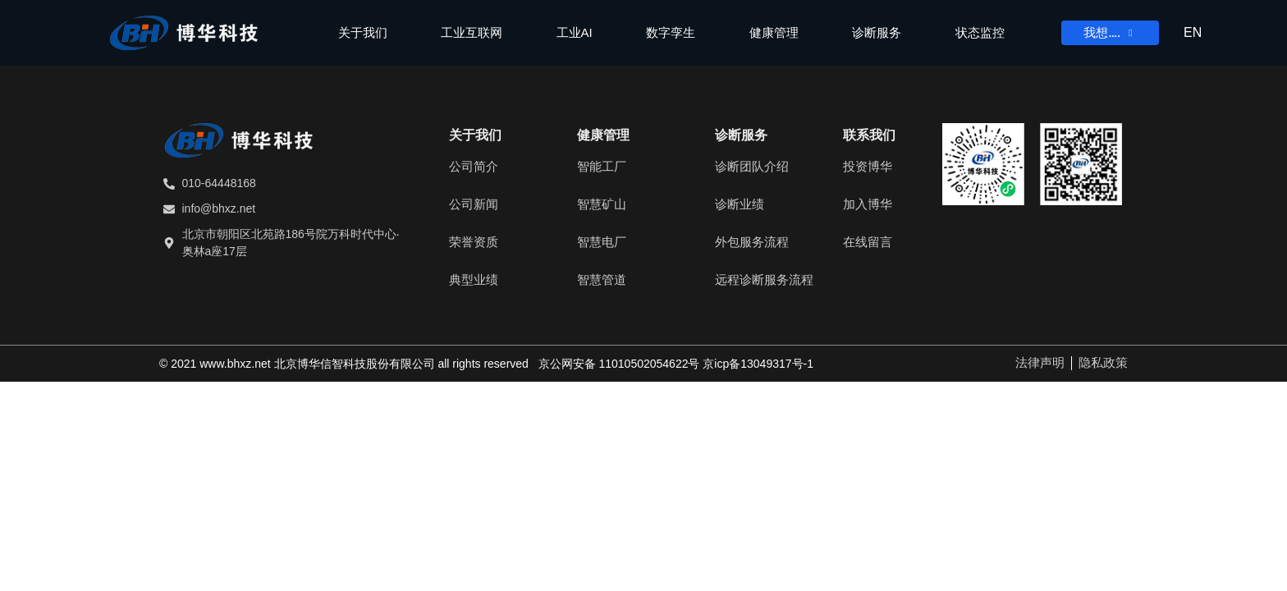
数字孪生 (670, 32)
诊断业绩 (739, 204)
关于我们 (362, 32)
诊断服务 (876, 32)
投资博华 (867, 166)
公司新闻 (473, 204)
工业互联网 (471, 32)
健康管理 (774, 32)
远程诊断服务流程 (764, 279)
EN (1193, 32)
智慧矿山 (601, 204)
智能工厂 (601, 166)
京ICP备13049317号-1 (758, 363)
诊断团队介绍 (752, 166)
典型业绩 (473, 279)
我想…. (1109, 32)
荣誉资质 (473, 242)
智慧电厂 (601, 242)
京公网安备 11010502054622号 (619, 363)
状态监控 (980, 32)
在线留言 (867, 242)
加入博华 (867, 204)
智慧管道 (601, 279)
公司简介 (473, 166)
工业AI (574, 32)
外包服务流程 (752, 242)
